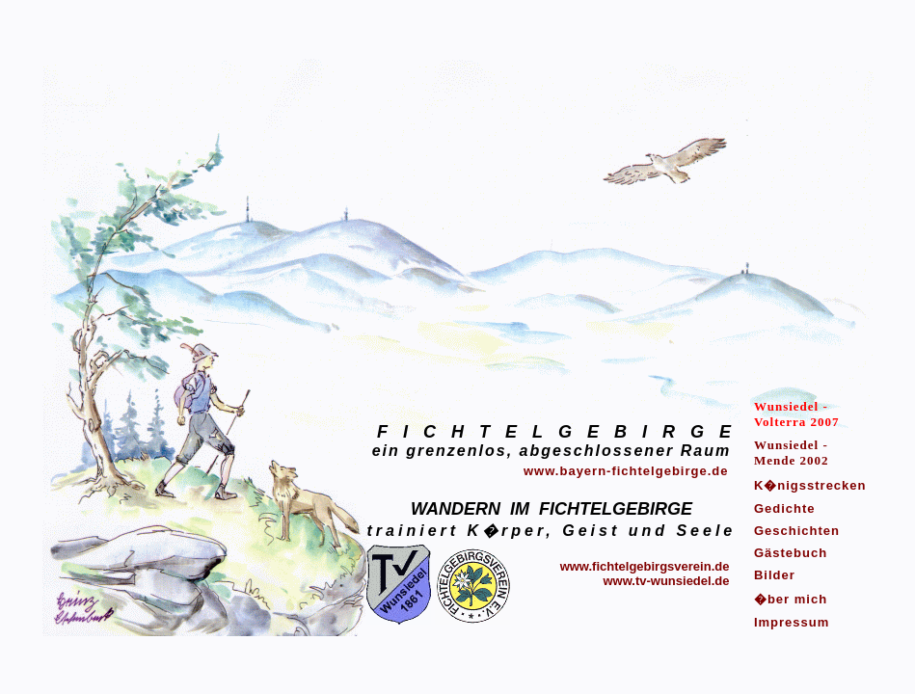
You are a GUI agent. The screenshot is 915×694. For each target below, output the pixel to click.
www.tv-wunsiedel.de (666, 581)
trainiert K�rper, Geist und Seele (552, 530)
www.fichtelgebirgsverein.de (645, 566)
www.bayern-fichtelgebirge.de (626, 471)
